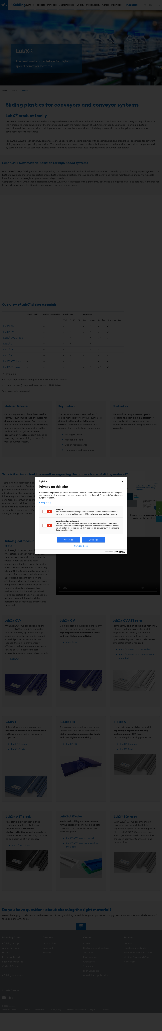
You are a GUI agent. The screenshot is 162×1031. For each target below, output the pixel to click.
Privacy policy (45, 502)
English (43, 481)
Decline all (93, 540)
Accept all (68, 540)
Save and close (81, 546)
